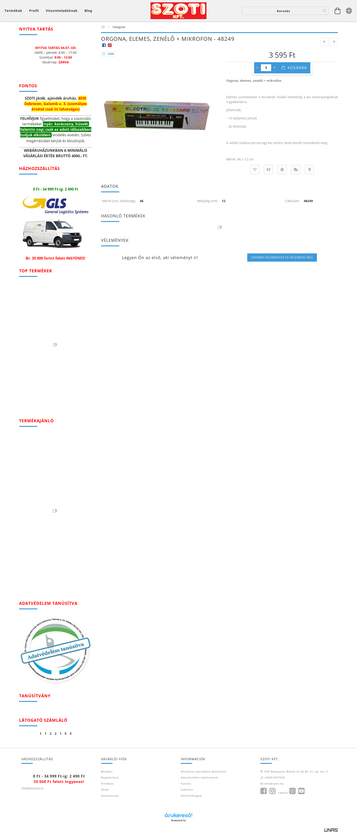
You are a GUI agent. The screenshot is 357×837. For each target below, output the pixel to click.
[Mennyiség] (266, 71)
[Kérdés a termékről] (309, 173)
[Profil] (34, 12)
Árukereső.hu (178, 824)
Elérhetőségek (191, 799)
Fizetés (186, 787)
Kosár (105, 793)
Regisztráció (110, 781)
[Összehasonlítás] (295, 173)
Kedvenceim (110, 799)
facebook (263, 795)
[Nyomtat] (282, 173)
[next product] (334, 45)
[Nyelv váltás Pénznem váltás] (349, 12)
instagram (272, 795)
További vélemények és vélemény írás (282, 261)
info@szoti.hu (274, 787)
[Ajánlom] (268, 173)
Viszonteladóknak (62, 12)
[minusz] (257, 71)
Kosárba (297, 71)
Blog (88, 12)
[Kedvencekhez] (254, 173)
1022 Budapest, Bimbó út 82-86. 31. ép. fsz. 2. (296, 775)
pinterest (292, 795)
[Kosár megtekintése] (14, 12)
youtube (301, 795)
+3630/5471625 (274, 781)
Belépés (106, 775)
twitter (283, 796)
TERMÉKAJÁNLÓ (32, 792)
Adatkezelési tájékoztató (199, 781)
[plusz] (274, 71)
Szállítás (187, 793)
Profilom (107, 787)
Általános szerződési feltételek (203, 775)
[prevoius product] (324, 45)
